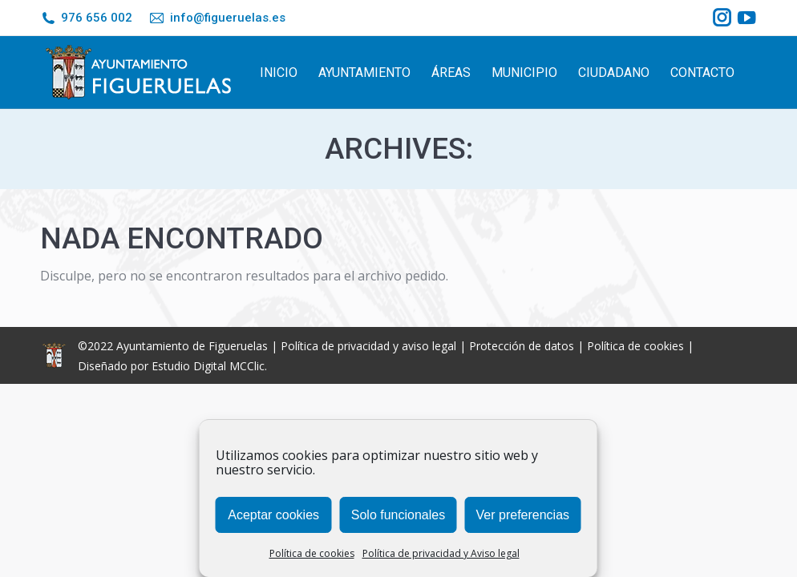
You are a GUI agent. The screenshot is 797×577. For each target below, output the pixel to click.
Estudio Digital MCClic (208, 365)
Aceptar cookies (273, 515)
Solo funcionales (398, 515)
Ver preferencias (523, 515)
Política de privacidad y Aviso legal (441, 553)
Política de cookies (311, 553)
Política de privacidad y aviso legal (368, 345)
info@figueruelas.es (216, 18)
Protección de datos (521, 345)
